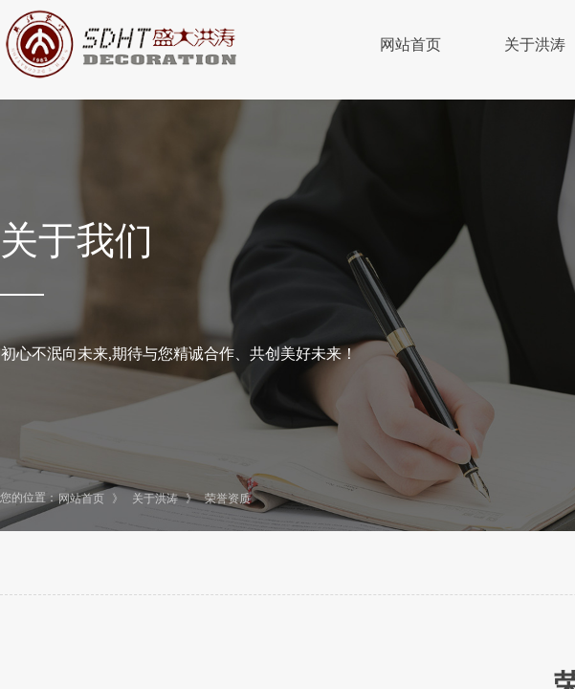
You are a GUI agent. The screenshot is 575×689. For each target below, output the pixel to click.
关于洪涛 (155, 498)
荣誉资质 (228, 498)
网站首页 (410, 44)
